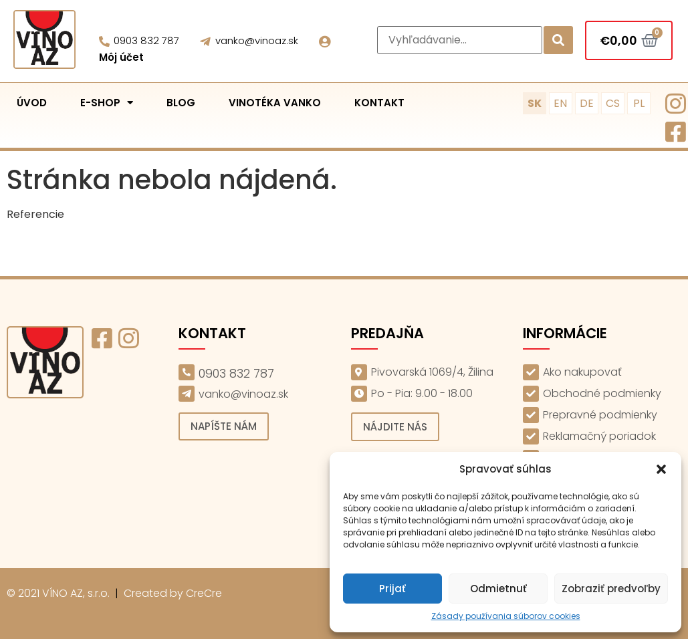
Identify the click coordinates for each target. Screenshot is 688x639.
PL (639, 103)
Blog (180, 103)
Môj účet (121, 57)
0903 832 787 (146, 40)
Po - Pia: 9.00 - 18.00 (422, 393)
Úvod (32, 103)
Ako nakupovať (582, 372)
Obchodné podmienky (602, 393)
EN (560, 103)
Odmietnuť (498, 589)
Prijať (392, 589)
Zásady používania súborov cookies (505, 616)
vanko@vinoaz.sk (256, 40)
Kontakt (379, 103)
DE (587, 103)
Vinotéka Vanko (275, 103)
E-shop (106, 102)
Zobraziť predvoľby (611, 589)
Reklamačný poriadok (599, 436)
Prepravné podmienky (600, 414)
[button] (661, 469)
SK (535, 103)
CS (613, 103)
